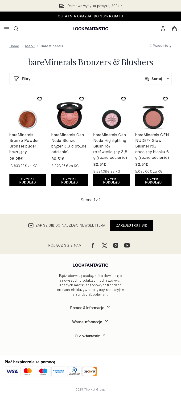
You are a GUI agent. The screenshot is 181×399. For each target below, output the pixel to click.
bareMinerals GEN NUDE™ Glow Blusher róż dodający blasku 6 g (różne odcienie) (152, 146)
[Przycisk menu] (6, 29)
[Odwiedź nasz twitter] (104, 245)
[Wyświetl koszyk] (174, 29)
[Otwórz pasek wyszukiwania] (16, 29)
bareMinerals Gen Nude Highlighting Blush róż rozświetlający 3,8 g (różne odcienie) (110, 146)
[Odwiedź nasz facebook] (93, 245)
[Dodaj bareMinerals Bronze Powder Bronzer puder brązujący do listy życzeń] (39, 99)
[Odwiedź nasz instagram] (115, 245)
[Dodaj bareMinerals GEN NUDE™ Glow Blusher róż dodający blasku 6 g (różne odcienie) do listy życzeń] (165, 99)
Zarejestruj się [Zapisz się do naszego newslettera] (131, 225)
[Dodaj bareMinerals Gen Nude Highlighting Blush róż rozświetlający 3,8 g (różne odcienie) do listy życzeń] (123, 99)
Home (14, 46)
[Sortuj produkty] (158, 78)
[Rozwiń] (90, 307)
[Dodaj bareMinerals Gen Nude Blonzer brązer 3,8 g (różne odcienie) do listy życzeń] (81, 99)
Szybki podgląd (27, 180)
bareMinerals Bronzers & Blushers (90, 61)
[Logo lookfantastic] (90, 28)
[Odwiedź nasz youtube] (127, 245)
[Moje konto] (163, 28)
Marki (30, 46)
